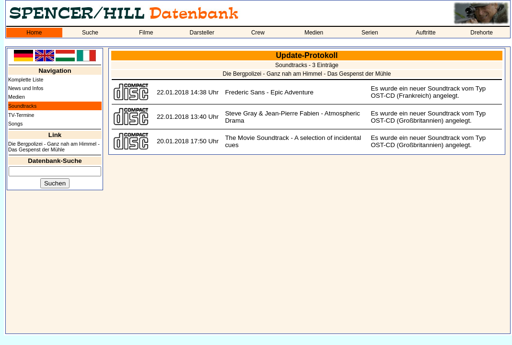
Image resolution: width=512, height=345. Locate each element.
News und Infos (25, 88)
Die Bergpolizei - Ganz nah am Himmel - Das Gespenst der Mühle (54, 146)
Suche (90, 32)
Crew (258, 32)
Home (34, 32)
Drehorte (481, 32)
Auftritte (425, 32)
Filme (146, 32)
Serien (369, 32)
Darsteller (202, 32)
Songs (15, 123)
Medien (313, 32)
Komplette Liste (25, 79)
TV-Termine (21, 115)
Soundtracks (22, 106)
